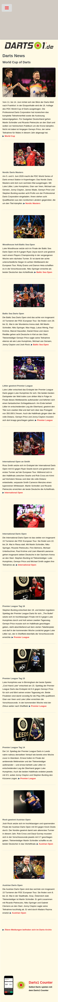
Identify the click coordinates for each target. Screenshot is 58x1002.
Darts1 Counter (41, 982)
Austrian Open (46, 844)
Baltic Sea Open (44, 272)
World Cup (10, 136)
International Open (14, 492)
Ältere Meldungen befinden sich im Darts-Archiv (28, 930)
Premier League (45, 420)
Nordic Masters (33, 203)
